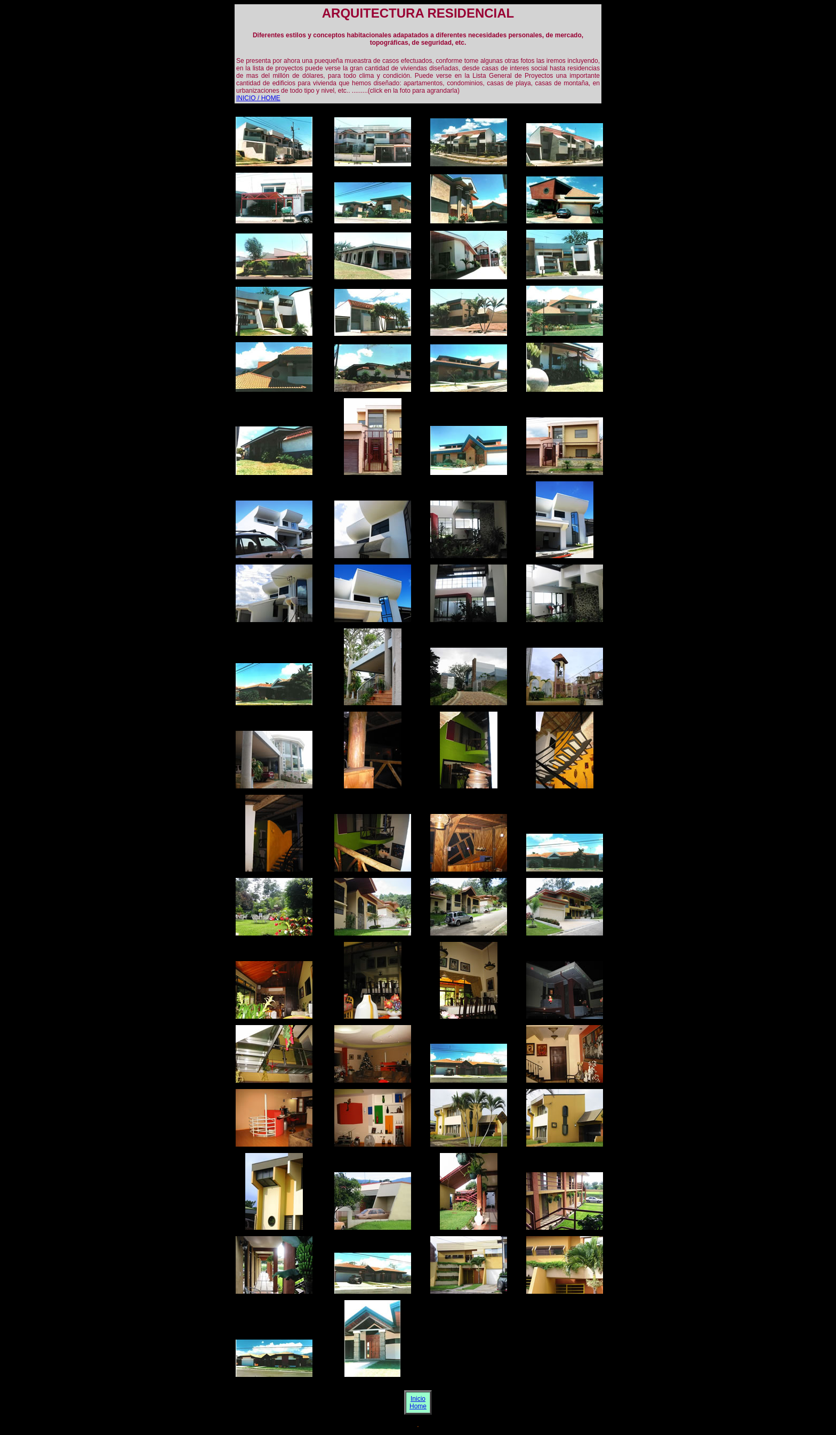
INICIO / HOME (258, 98)
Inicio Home (418, 1402)
